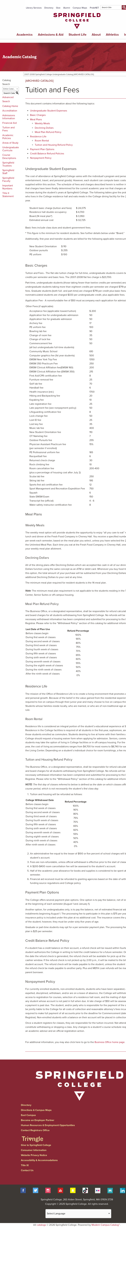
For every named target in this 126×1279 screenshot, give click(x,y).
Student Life (78, 35)
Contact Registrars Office (35, 1130)
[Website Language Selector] (78, 1213)
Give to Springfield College (36, 1145)
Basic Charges (38, 115)
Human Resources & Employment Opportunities (48, 1125)
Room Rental (42, 140)
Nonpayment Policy (40, 158)
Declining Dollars (44, 127)
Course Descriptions (9, 156)
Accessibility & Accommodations (39, 1160)
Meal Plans (36, 119)
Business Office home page (110, 1042)
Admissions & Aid (50, 35)
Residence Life (38, 136)
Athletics (112, 35)
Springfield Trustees (8, 164)
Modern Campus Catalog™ (106, 1224)
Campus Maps (80, 7)
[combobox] (10, 89)
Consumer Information (33, 1150)
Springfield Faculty (8, 179)
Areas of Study (10, 142)
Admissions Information (8, 117)
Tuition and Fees (8, 129)
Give (58, 7)
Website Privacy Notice (34, 1155)
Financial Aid (9, 123)
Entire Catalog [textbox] (9, 89)
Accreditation (9, 110)
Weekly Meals (42, 123)
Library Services (34, 7)
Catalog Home (10, 106)
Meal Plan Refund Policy (48, 132)
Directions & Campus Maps (36, 1110)
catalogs (41, 1224)
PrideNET (94, 7)
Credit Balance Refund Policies (47, 153)
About (96, 35)
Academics (25, 35)
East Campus (28, 1115)
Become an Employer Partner (37, 1120)
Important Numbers (7, 187)
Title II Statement (8, 195)
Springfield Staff (8, 172)
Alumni (66, 7)
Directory (48, 7)
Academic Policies (7, 137)
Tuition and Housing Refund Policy (54, 144)
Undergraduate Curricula (10, 149)
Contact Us (27, 1170)
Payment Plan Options (42, 149)
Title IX (25, 1165)
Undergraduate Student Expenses (48, 110)
